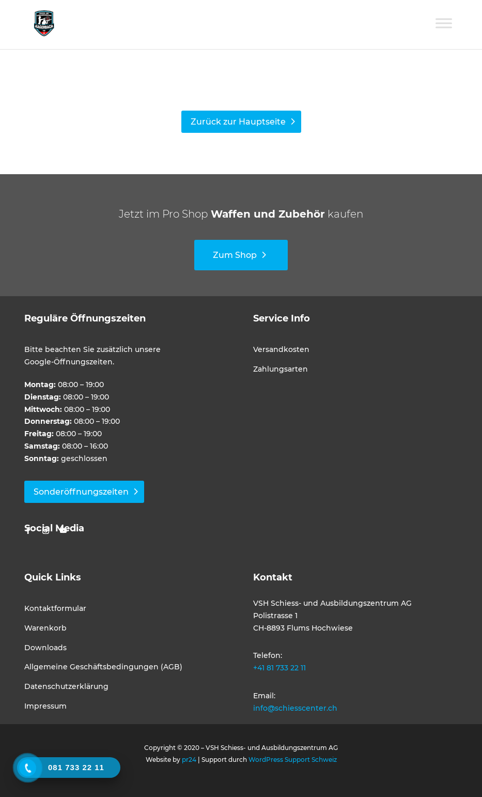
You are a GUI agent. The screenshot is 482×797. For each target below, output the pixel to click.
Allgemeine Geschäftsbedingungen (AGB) (103, 666)
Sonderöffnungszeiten (81, 492)
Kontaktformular (55, 608)
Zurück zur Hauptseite (238, 122)
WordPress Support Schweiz (292, 759)
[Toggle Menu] (444, 23)
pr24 (189, 759)
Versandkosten (281, 349)
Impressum (45, 706)
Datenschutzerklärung (66, 686)
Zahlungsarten (280, 369)
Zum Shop (235, 255)
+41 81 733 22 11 (279, 667)
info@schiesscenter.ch (295, 708)
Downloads (45, 647)
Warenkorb (45, 628)
